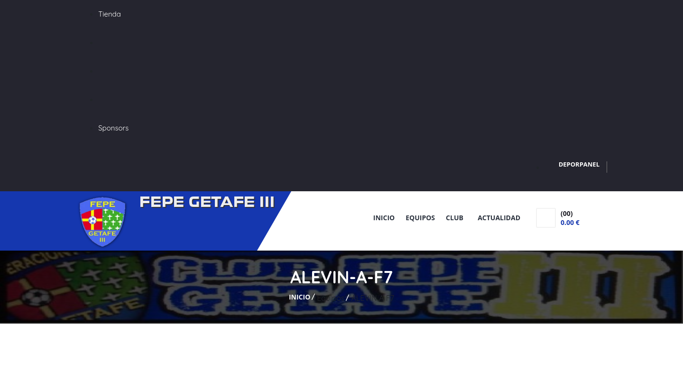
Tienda (109, 14)
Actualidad (499, 217)
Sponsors (113, 127)
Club (456, 217)
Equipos (420, 217)
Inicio (384, 217)
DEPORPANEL (579, 164)
